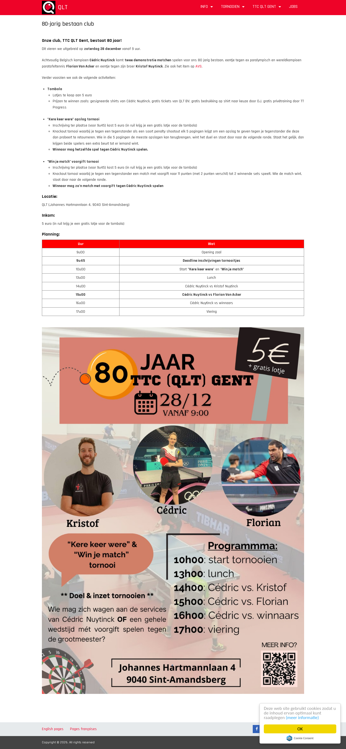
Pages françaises (83, 729)
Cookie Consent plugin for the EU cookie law (300, 738)
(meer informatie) (302, 717)
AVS (198, 66)
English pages (53, 729)
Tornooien (233, 8)
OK (300, 729)
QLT (63, 7)
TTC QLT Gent (267, 8)
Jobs (293, 6)
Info (207, 8)
